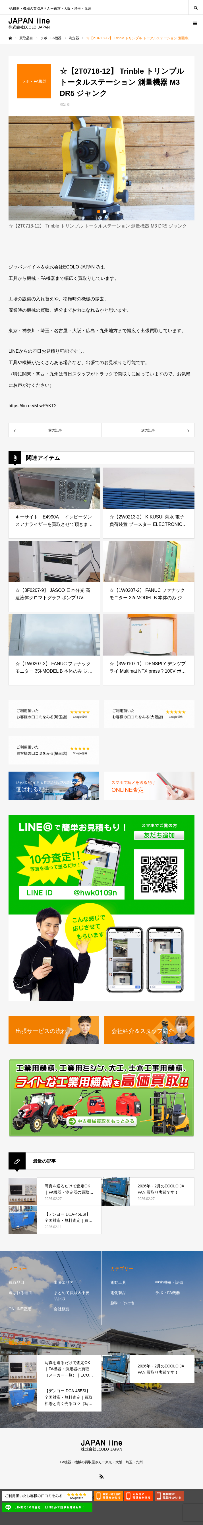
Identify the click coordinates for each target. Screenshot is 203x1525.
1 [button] (98, 211)
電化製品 (118, 1292)
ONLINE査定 (20, 1309)
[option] (101, 168)
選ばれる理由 (20, 1292)
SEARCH (195, 7)
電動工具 (118, 1282)
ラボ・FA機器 (167, 1292)
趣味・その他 (122, 1303)
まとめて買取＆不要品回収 (72, 1295)
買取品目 (16, 1282)
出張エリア (64, 1282)
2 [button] (104, 211)
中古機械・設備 (169, 1282)
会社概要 (62, 1309)
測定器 (65, 104)
